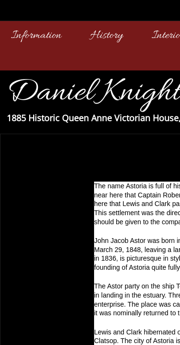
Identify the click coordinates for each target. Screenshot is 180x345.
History (106, 36)
